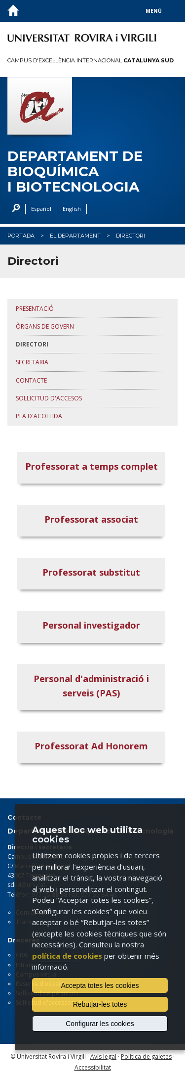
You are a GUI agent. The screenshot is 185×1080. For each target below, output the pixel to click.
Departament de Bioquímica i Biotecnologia (75, 171)
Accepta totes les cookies (100, 985)
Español (41, 208)
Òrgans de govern (45, 326)
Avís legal (103, 1056)
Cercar (13, 209)
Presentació (35, 308)
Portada (21, 235)
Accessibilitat (92, 1067)
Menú (154, 10)
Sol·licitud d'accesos (49, 398)
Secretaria (32, 362)
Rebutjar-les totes (100, 1004)
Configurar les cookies (100, 1024)
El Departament (75, 235)
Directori (130, 235)
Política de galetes (146, 1056)
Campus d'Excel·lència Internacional (90, 60)
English (72, 208)
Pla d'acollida (39, 416)
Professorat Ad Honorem (91, 746)
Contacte (31, 380)
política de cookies (67, 956)
